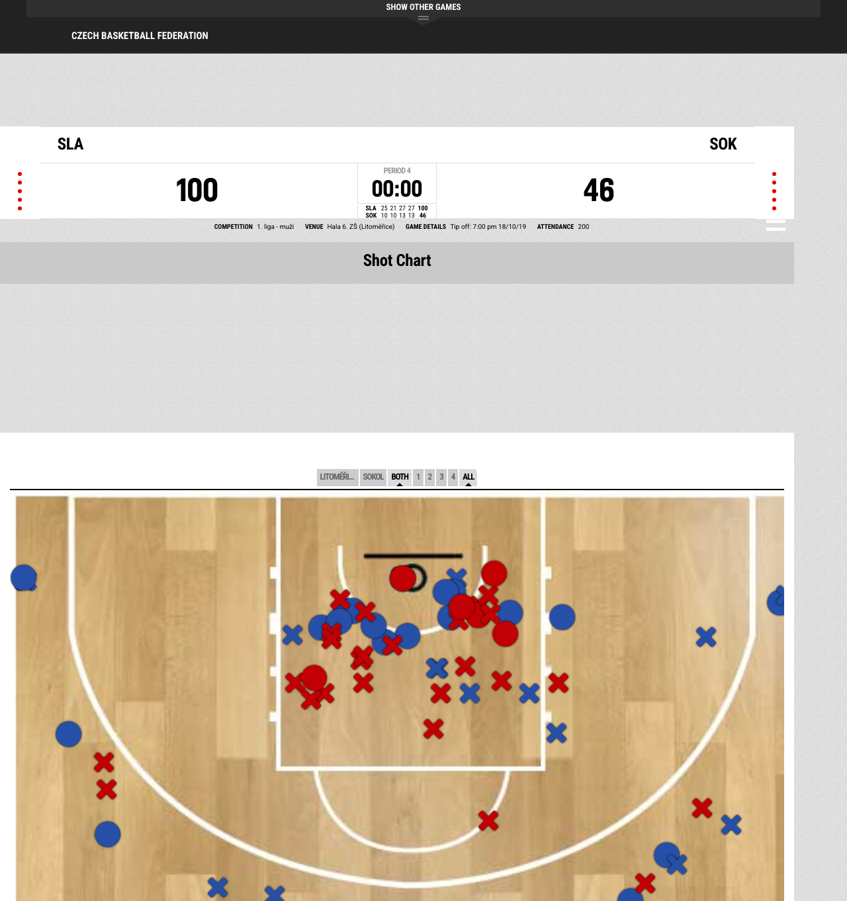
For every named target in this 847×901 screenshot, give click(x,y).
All (468, 477)
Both (399, 477)
